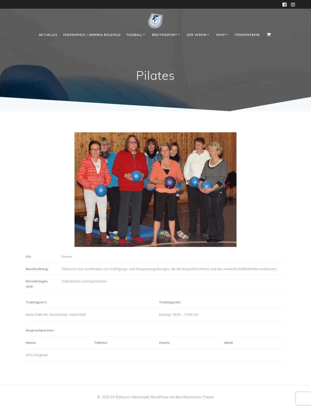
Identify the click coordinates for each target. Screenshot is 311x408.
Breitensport (164, 35)
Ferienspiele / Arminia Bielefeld (92, 35)
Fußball (134, 35)
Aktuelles (48, 35)
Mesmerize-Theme (198, 397)
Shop (220, 35)
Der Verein (196, 35)
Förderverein (247, 35)
